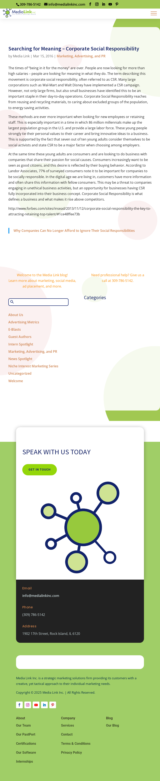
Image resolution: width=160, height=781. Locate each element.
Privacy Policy (71, 753)
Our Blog (112, 725)
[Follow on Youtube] (36, 705)
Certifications (26, 744)
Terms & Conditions (75, 744)
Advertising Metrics (23, 322)
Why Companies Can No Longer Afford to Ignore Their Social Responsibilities (74, 230)
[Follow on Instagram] (27, 705)
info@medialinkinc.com (40, 595)
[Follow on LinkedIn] (44, 705)
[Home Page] (19, 12)
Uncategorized (19, 373)
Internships (24, 761)
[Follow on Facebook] (19, 705)
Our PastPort (25, 734)
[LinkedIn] (103, 4)
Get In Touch (40, 469)
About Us (15, 315)
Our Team (23, 725)
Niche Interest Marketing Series (33, 366)
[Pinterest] (117, 4)
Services (67, 725)
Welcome (15, 381)
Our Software (26, 753)
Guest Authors (19, 336)
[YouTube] (110, 4)
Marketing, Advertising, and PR (81, 56)
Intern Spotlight (20, 344)
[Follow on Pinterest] (52, 705)
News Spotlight (20, 359)
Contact (66, 734)
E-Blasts (14, 329)
